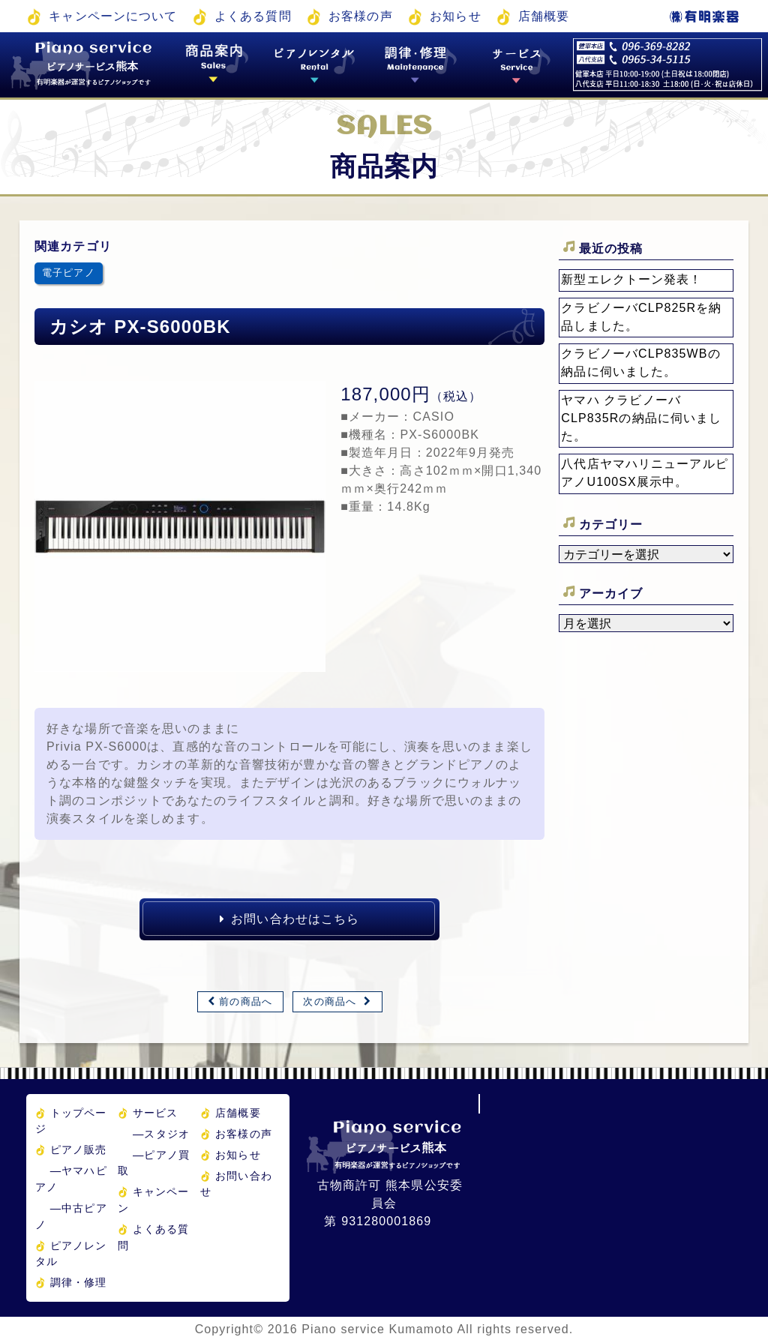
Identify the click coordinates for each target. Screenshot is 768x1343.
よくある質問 (253, 16)
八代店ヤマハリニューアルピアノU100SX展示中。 (644, 472)
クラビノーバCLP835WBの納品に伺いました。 (640, 362)
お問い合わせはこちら (289, 919)
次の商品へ (329, 1001)
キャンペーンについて (113, 16)
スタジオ (161, 1134)
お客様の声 (360, 16)
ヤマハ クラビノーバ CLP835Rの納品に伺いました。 (641, 418)
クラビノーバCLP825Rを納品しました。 (641, 316)
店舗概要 (543, 16)
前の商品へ (245, 1001)
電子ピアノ (68, 272)
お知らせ (455, 16)
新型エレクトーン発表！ (631, 279)
